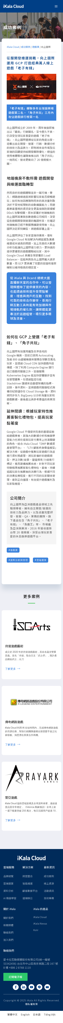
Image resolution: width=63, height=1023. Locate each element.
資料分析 (8, 891)
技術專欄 (49, 898)
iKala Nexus (40, 923)
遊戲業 (35, 46)
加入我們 (8, 940)
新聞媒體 (8, 925)
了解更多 (10, 668)
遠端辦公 (28, 898)
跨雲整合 (28, 876)
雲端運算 (8, 883)
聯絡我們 (8, 932)
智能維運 (28, 883)
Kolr (35, 930)
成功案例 (25, 46)
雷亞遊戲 (11, 797)
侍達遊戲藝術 (14, 646)
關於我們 (8, 918)
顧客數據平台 (30, 891)
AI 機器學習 (9, 898)
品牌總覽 (8, 876)
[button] (15, 977)
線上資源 (49, 883)
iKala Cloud (13, 46)
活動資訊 (49, 891)
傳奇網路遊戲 (14, 722)
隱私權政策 (31, 1004)
